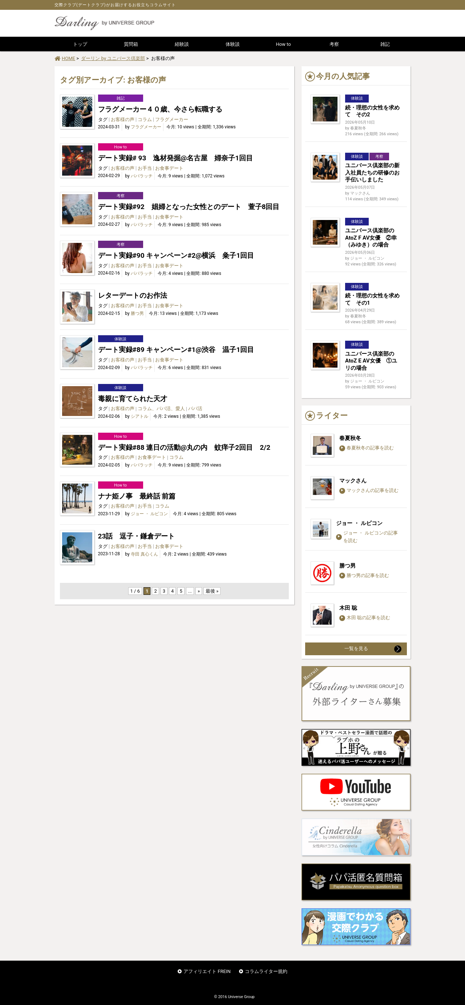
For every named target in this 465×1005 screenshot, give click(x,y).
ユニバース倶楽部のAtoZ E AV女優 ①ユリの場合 (371, 361)
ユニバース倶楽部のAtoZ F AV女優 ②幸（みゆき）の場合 (371, 237)
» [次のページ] (199, 591)
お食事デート (169, 168)
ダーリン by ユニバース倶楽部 (113, 58)
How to (283, 44)
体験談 (233, 44)
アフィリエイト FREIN (207, 971)
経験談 (182, 44)
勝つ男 (137, 313)
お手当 (145, 168)
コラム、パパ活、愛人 (161, 408)
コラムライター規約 (266, 971)
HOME (64, 58)
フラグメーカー (171, 119)
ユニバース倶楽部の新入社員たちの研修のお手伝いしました (372, 172)
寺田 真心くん (144, 554)
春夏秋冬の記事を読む (366, 448)
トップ (80, 44)
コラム (145, 119)
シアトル (139, 416)
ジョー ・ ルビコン (149, 513)
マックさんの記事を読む (369, 490)
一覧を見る (373, 649)
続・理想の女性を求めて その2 (372, 111)
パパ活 (195, 408)
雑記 (385, 44)
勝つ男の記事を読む (364, 575)
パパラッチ (142, 176)
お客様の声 (122, 119)
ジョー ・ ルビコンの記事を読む (366, 536)
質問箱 (131, 44)
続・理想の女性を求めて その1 (372, 299)
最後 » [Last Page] (212, 591)
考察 (334, 44)
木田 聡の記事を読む (364, 618)
